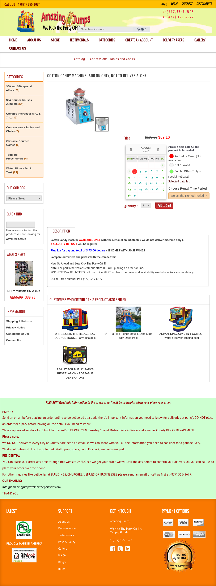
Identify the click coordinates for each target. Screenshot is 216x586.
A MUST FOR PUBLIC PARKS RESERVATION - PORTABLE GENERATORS (75, 373)
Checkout (187, 3)
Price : (127, 138)
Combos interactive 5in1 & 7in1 (23, 115)
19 (146, 183)
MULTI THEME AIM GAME (23, 291)
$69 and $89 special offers (19, 88)
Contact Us (39, 48)
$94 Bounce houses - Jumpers (20, 101)
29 (162, 189)
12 (146, 177)
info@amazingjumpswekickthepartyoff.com (31, 487)
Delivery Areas (67, 528)
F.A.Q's (62, 555)
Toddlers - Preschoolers (17, 156)
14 (157, 177)
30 (129, 195)
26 (145, 189)
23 (129, 189)
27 (151, 189)
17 (135, 183)
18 (140, 183)
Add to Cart (164, 205)
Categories (108, 40)
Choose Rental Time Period (188, 188)
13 (151, 177)
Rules (61, 569)
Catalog (79, 59)
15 (162, 177)
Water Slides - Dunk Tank (19, 170)
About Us (34, 40)
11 (140, 177)
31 (135, 195)
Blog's (61, 562)
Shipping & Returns (19, 321)
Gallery (15, 48)
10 (134, 177)
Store (56, 40)
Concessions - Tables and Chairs (112, 59)
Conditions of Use (18, 333)
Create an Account (140, 40)
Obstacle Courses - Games (18, 143)
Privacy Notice (15, 327)
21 (157, 183)
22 (162, 183)
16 (129, 183)
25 (140, 189)
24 (134, 189)
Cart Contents (204, 3)
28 (157, 189)
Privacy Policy (66, 542)
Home (164, 4)
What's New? (16, 254)
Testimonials (80, 40)
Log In (174, 3)
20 (151, 183)
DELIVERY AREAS (175, 40)
